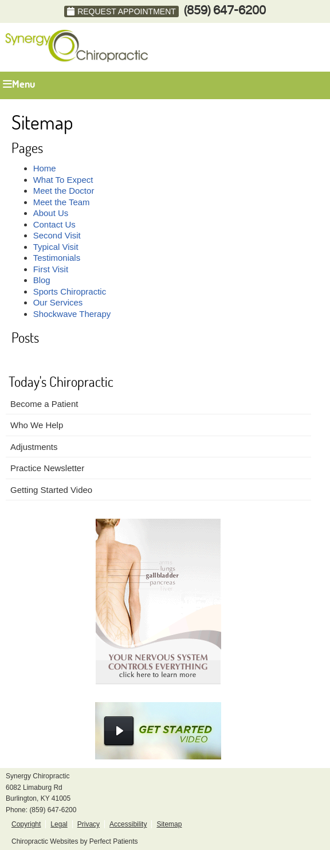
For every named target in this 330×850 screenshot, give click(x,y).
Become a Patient (44, 404)
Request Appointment (121, 11)
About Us (51, 213)
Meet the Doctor (64, 190)
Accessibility (128, 824)
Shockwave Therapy (72, 314)
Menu (19, 84)
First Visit (50, 269)
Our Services (58, 302)
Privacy (88, 824)
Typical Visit (55, 247)
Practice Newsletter (47, 468)
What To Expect (63, 180)
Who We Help (36, 425)
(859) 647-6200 (225, 10)
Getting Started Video (51, 490)
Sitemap (169, 824)
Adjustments (34, 447)
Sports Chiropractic (70, 291)
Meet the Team (61, 202)
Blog (41, 280)
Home (44, 168)
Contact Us (54, 224)
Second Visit (57, 235)
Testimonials (57, 258)
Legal (58, 824)
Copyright (26, 824)
